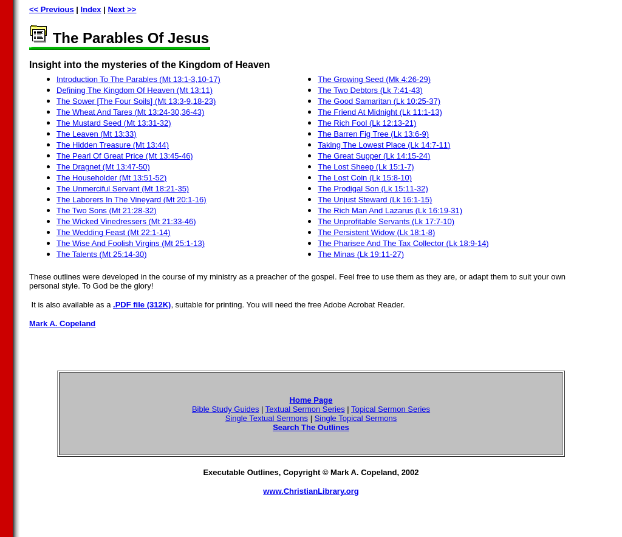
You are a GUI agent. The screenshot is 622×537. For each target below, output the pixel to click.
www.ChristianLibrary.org (310, 491)
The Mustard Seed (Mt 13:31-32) (113, 123)
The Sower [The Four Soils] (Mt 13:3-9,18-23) (136, 101)
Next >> (122, 9)
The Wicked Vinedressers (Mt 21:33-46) (126, 221)
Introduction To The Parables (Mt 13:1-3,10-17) (138, 79)
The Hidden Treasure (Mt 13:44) (112, 144)
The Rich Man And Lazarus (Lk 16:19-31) (390, 210)
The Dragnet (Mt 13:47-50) (103, 166)
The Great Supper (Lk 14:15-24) (374, 155)
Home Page (311, 400)
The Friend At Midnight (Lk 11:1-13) (380, 112)
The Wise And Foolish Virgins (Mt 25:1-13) (130, 243)
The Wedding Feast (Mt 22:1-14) (113, 232)
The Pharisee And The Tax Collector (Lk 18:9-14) (403, 243)
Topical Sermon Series (390, 409)
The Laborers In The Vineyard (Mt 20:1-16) (131, 199)
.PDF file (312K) (142, 304)
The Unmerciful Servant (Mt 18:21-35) (122, 188)
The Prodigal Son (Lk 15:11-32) (373, 188)
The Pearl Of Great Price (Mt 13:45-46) (124, 155)
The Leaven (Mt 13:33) (96, 134)
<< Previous (51, 9)
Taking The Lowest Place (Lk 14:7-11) (384, 144)
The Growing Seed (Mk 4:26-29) (374, 79)
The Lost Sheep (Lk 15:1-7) (366, 166)
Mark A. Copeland (62, 323)
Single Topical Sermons (356, 418)
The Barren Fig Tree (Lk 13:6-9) (373, 134)
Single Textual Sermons (266, 418)
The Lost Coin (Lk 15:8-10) (365, 177)
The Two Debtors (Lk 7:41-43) (370, 90)
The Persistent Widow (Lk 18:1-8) (376, 232)
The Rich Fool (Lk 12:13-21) (367, 123)
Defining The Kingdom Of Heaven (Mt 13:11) (134, 90)
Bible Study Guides (225, 409)
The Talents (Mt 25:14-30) (101, 254)
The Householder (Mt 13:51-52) (111, 177)
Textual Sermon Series (305, 409)
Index (91, 9)
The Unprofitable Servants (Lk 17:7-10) (386, 221)
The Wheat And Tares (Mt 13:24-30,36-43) (130, 112)
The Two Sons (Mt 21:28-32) (106, 210)
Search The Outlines (311, 427)
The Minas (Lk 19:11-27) (361, 254)
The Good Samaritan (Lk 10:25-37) (379, 101)
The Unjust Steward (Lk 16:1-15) (375, 199)
